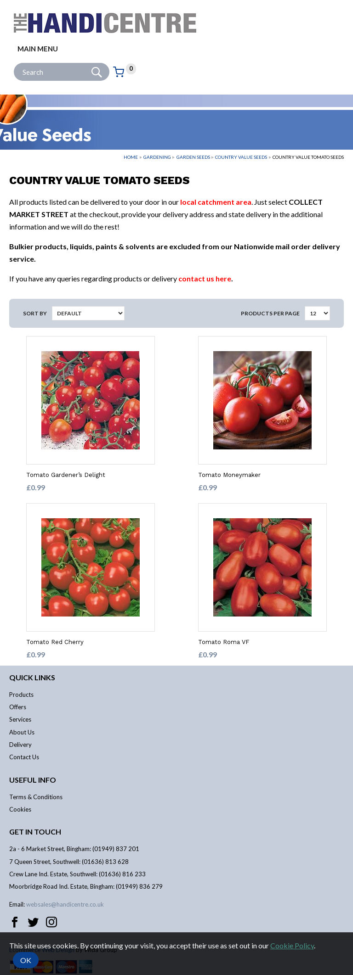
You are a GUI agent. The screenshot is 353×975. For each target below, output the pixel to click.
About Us (21, 732)
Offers (17, 707)
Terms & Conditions (36, 797)
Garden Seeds (193, 157)
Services (20, 719)
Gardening (157, 157)
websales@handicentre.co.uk (65, 904)
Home (131, 157)
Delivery (20, 744)
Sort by (35, 313)
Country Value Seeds (241, 157)
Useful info (32, 779)
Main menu (37, 49)
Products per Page (270, 313)
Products (21, 694)
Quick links (32, 677)
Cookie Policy (292, 945)
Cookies (20, 809)
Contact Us (24, 757)
